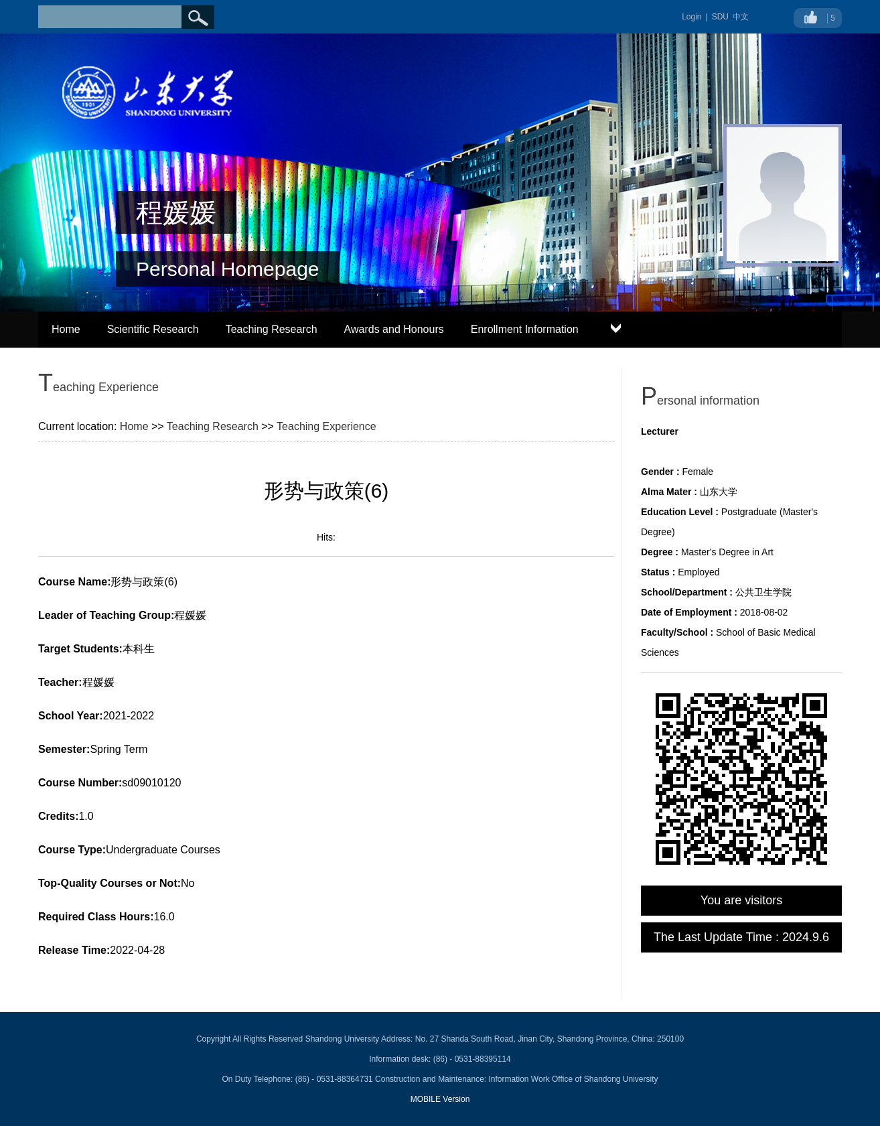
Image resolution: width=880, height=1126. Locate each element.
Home (66, 329)
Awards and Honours (394, 329)
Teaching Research (271, 329)
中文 (741, 16)
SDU (720, 16)
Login (691, 16)
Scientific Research (153, 329)
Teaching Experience (326, 426)
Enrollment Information (525, 329)
